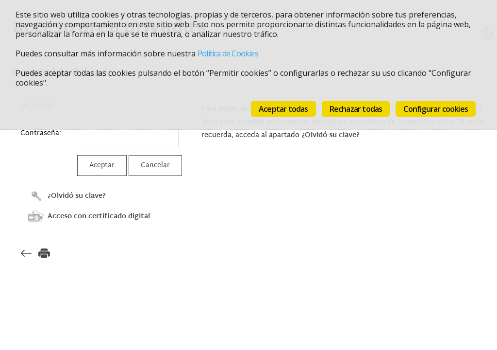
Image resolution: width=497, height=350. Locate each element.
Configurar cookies (435, 109)
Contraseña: (40, 133)
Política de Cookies (228, 53)
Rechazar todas (356, 109)
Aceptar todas (283, 109)
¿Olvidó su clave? (77, 196)
